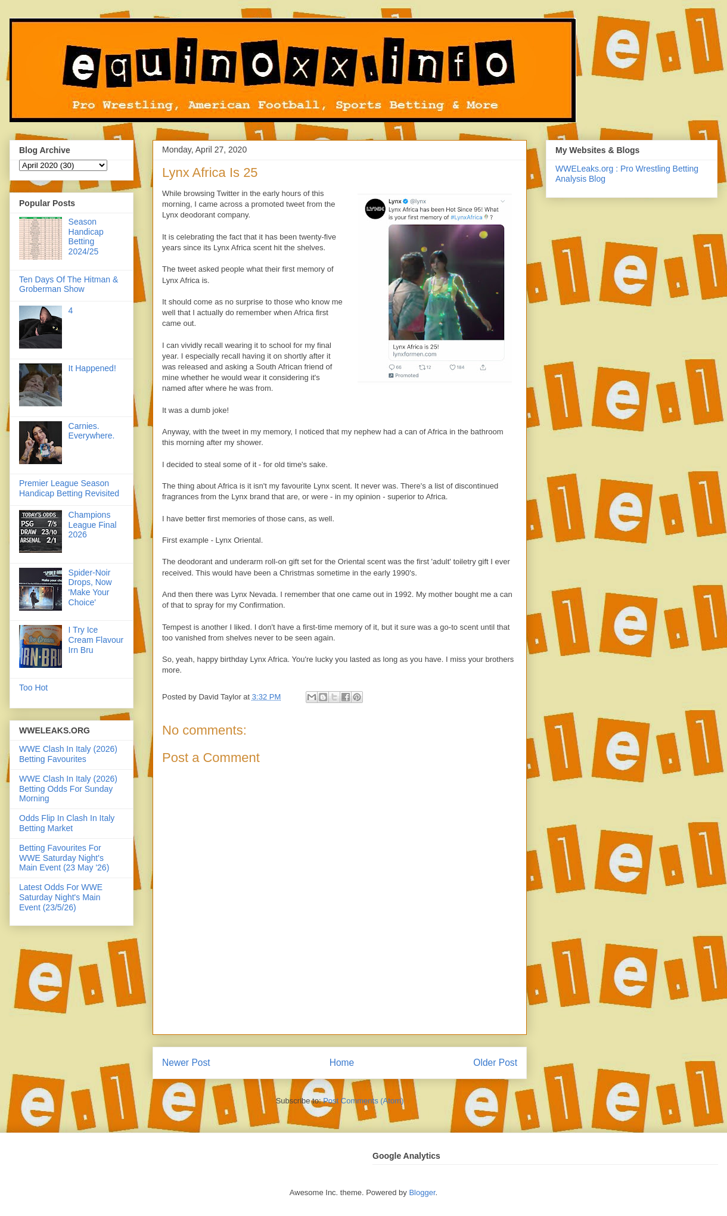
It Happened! (92, 368)
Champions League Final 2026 (93, 525)
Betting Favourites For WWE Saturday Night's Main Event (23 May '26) (64, 858)
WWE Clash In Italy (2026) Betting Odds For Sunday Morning (68, 789)
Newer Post (186, 1063)
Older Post (495, 1063)
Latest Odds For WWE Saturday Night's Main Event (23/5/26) (60, 897)
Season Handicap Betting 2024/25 (86, 236)
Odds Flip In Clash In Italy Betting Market (66, 823)
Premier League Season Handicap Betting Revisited (69, 488)
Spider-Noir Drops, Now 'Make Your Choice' (90, 587)
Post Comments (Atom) (363, 1100)
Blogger (422, 1192)
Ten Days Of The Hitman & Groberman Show (68, 284)
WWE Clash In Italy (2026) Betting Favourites (68, 754)
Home (342, 1063)
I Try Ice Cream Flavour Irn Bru (96, 640)
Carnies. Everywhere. (92, 431)
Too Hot (33, 687)
